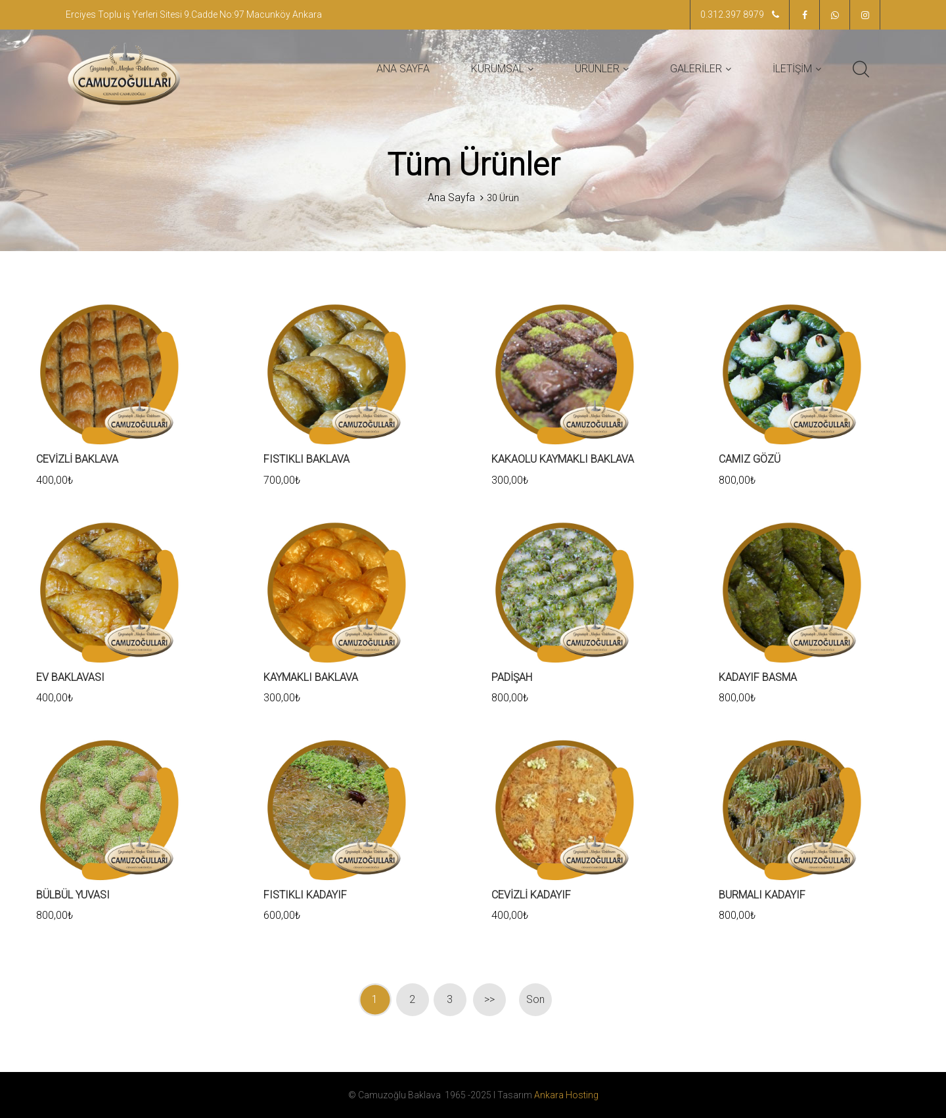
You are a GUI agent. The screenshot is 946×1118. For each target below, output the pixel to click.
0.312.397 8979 (739, 14)
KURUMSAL (497, 68)
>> (489, 999)
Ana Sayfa (451, 197)
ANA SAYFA (403, 68)
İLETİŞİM (792, 68)
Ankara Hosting (566, 1095)
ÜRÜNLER (597, 68)
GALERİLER (696, 68)
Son (535, 999)
